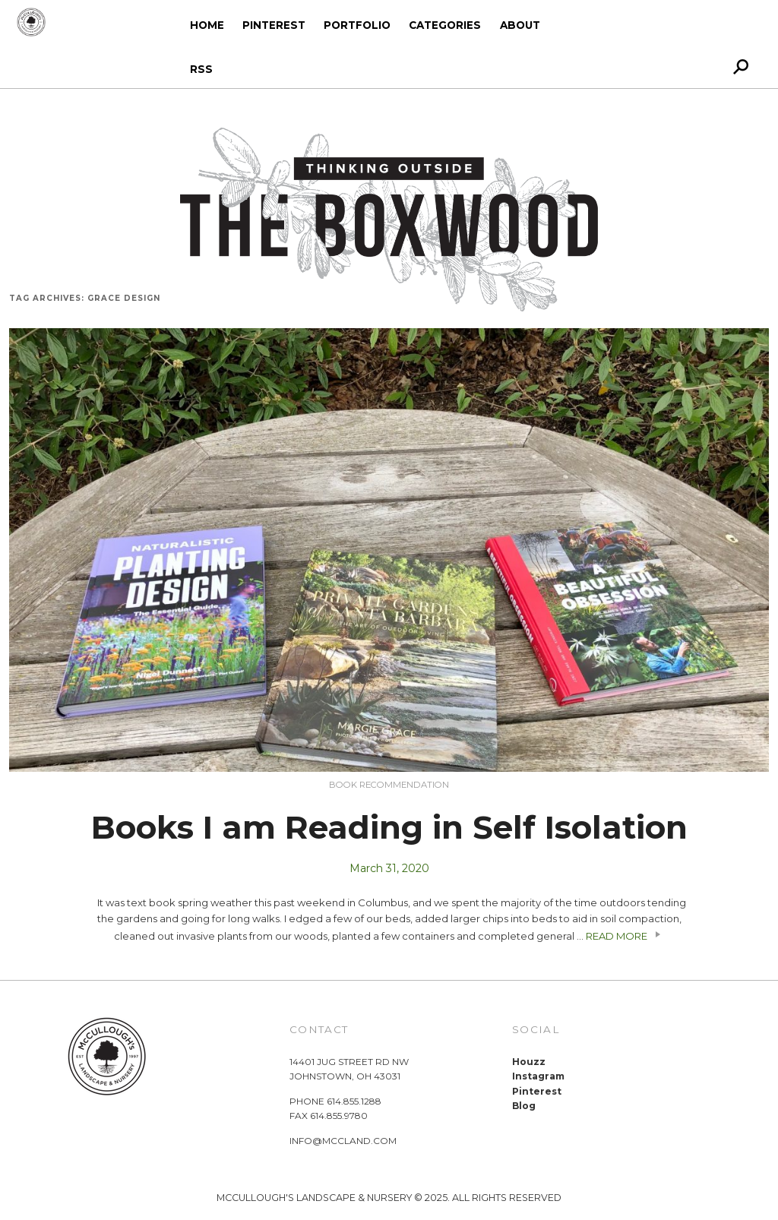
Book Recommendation (389, 784)
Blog (524, 1105)
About (520, 25)
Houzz (529, 1061)
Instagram (538, 1076)
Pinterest (273, 25)
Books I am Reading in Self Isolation (389, 827)
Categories (445, 25)
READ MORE (625, 936)
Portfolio (357, 25)
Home (207, 25)
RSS (201, 69)
